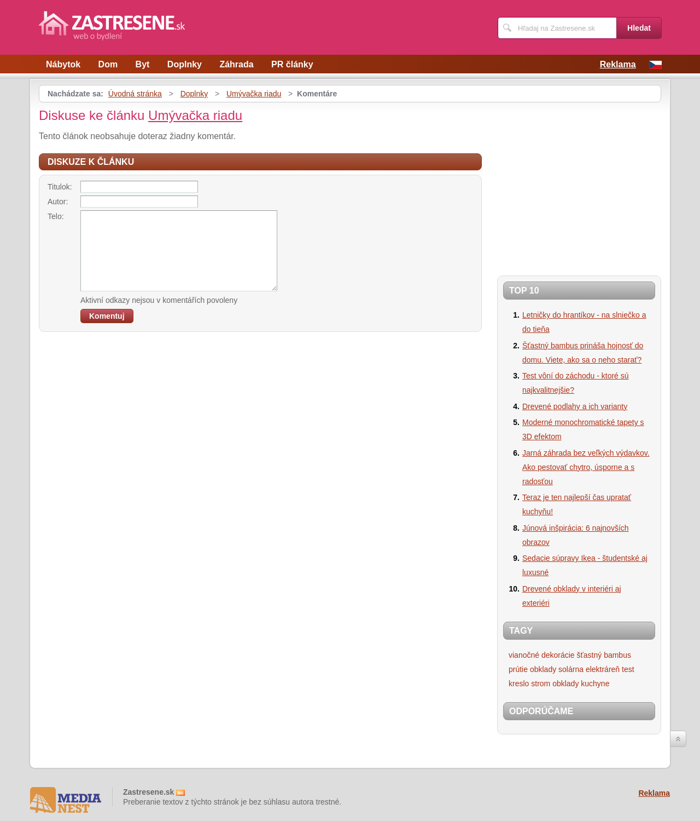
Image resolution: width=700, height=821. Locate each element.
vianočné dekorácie (542, 655)
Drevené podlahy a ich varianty (574, 406)
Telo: (56, 216)
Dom (108, 64)
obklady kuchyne (580, 683)
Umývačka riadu (253, 93)
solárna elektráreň (589, 669)
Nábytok (63, 64)
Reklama (618, 64)
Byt (143, 64)
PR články (292, 64)
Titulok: (60, 186)
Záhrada (236, 64)
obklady (543, 669)
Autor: (58, 201)
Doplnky (184, 64)
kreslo (519, 683)
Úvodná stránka (135, 93)
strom (540, 683)
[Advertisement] (589, 184)
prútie (518, 669)
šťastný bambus (604, 655)
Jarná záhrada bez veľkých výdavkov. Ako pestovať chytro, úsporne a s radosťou (586, 467)
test (628, 669)
